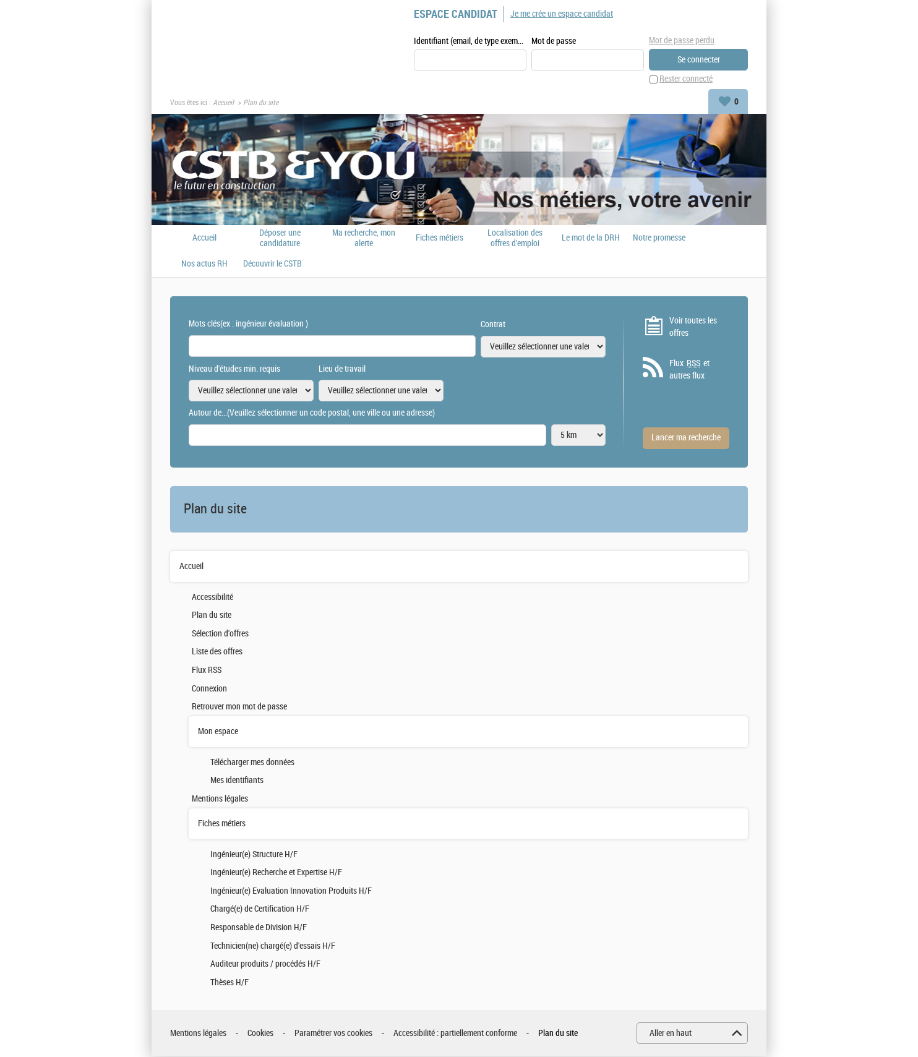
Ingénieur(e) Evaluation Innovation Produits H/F (291, 891)
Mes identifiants (237, 781)
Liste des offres (217, 652)
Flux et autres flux (689, 370)
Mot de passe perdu (681, 40)
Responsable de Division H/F (258, 927)
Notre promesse (659, 238)
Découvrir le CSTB (272, 264)
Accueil (223, 102)
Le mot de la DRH (591, 238)
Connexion (209, 688)
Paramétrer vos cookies (333, 1033)
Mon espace (218, 731)
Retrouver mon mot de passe (239, 707)
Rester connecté (686, 79)
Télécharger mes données (252, 762)
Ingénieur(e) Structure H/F (254, 854)
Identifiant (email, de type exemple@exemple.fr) (470, 41)
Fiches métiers (439, 238)
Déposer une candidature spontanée (280, 238)
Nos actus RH (204, 264)
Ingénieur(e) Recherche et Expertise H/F (276, 873)
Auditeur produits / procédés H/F (265, 964)
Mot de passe (553, 41)
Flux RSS (206, 670)
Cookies (260, 1033)
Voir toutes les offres (693, 326)
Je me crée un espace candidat (561, 14)
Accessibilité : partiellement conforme (455, 1033)
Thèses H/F (229, 982)
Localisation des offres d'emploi (515, 238)
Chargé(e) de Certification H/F (259, 909)
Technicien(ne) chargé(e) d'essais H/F (272, 946)
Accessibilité (212, 597)
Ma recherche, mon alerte (363, 238)
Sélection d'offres (220, 633)
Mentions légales (220, 799)
